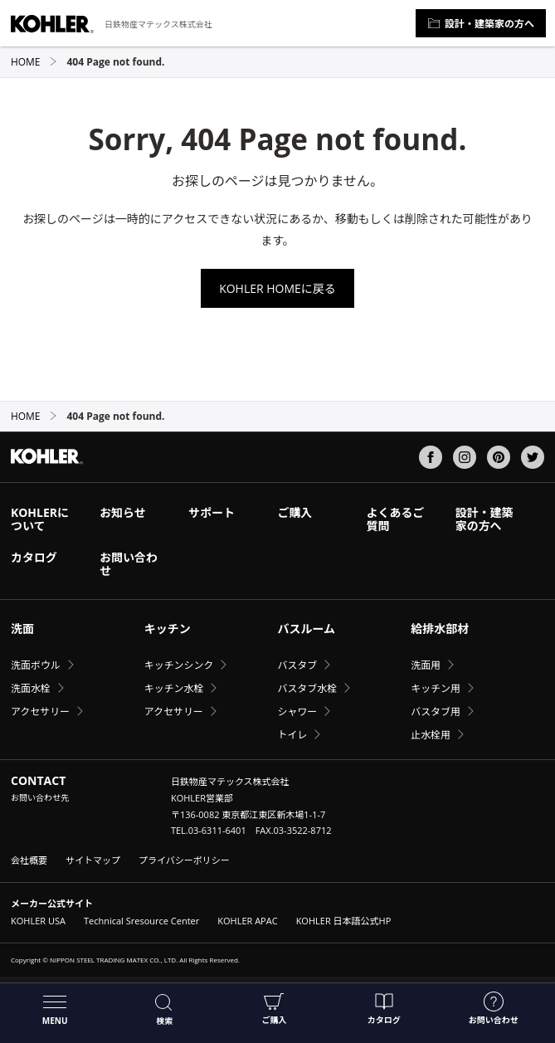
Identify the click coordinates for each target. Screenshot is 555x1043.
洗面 (22, 628)
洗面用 (426, 665)
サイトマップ (93, 860)
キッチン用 (435, 688)
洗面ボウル (36, 665)
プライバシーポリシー (184, 860)
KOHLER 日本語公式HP (344, 920)
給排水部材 (440, 628)
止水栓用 (430, 735)
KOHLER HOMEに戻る (277, 288)
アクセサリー (40, 711)
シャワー (297, 711)
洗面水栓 (31, 688)
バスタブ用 (435, 711)
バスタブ (297, 665)
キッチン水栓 (174, 688)
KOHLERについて (40, 519)
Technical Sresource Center (141, 920)
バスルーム (306, 628)
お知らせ (123, 512)
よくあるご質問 (396, 519)
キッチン (167, 628)
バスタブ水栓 (307, 688)
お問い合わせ (493, 1009)
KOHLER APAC (247, 920)
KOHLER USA (38, 920)
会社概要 (29, 860)
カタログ (384, 1009)
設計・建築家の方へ (480, 24)
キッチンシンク (179, 665)
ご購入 (273, 1009)
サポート (211, 512)
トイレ (292, 735)
